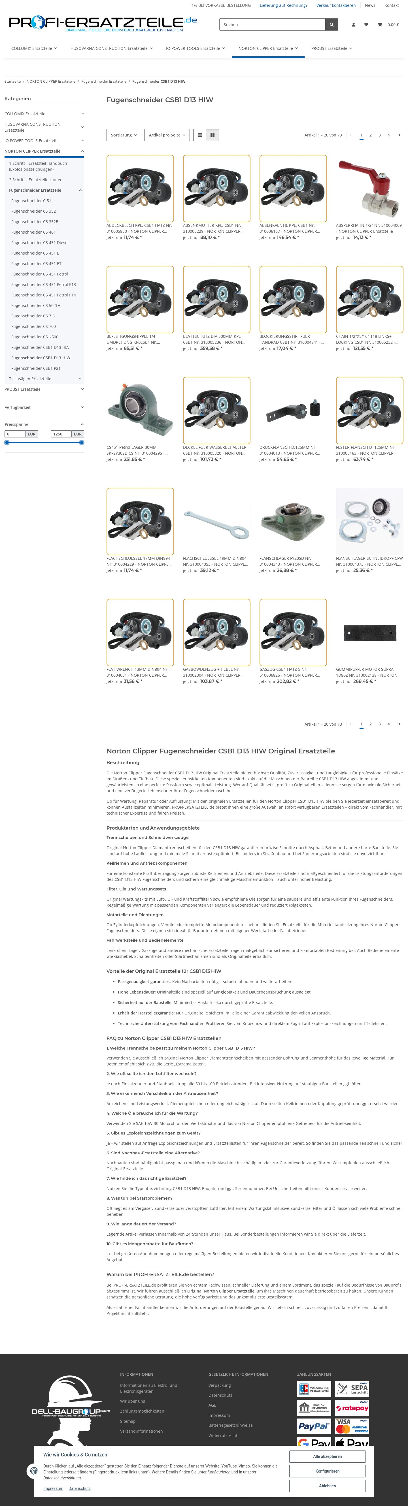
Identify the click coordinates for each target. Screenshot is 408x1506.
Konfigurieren (327, 1471)
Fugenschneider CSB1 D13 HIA (40, 347)
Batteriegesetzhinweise (231, 1425)
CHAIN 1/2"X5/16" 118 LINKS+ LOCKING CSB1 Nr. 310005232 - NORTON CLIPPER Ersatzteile (365, 339)
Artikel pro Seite (164, 135)
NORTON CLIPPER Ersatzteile (32, 151)
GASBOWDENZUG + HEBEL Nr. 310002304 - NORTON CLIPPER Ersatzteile (212, 672)
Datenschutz (80, 1488)
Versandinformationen (141, 1431)
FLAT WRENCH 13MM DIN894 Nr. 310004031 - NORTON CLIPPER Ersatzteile (138, 672)
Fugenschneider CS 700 (33, 326)
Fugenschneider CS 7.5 (33, 316)
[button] (353, 24)
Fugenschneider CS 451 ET (36, 263)
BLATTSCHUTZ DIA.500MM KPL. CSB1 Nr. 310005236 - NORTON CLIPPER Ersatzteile (212, 339)
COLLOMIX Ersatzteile (25, 113)
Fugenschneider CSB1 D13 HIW (40, 357)
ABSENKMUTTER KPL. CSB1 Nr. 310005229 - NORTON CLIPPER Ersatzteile (212, 228)
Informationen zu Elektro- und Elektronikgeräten (148, 1388)
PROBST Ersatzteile (23, 389)
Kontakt (391, 5)
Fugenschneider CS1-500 (34, 336)
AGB (212, 1405)
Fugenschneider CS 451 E (35, 253)
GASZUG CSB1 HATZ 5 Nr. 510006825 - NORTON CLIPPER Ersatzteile (288, 672)
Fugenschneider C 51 (31, 200)
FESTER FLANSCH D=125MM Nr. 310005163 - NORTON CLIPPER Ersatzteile (366, 450)
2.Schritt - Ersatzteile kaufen (36, 179)
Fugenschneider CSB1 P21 (36, 368)
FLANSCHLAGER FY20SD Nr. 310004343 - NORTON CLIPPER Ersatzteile (288, 561)
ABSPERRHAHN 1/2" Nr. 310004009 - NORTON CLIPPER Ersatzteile (369, 228)
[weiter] (398, 135)
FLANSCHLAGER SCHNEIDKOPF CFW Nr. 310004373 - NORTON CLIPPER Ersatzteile (369, 561)
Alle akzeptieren (327, 1456)
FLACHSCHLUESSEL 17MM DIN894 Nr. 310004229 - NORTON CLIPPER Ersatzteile (139, 561)
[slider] (6, 442)
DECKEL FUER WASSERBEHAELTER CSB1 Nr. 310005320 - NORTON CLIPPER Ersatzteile (214, 450)
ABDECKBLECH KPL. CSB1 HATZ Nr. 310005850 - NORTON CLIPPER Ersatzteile (139, 228)
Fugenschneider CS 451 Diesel (40, 242)
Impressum (53, 1488)
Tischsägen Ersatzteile (30, 378)
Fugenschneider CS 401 (33, 232)
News (370, 5)
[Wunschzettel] (366, 24)
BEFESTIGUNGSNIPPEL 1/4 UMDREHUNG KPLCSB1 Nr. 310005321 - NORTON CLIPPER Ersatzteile (135, 339)
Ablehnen (327, 1486)
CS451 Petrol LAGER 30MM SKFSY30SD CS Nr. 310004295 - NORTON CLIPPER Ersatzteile (136, 450)
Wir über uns (132, 1401)
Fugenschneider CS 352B (34, 221)
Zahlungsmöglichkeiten (142, 1411)
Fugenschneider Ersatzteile (35, 190)
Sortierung (121, 135)
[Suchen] (272, 24)
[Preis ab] (15, 434)
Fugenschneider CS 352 (33, 211)
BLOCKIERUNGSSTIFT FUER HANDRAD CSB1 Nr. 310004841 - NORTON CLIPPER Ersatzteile (290, 339)
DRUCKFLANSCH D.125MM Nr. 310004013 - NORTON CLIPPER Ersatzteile (288, 450)
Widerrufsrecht (223, 1435)
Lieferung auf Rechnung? (283, 5)
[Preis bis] (61, 434)
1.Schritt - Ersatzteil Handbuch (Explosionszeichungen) (38, 166)
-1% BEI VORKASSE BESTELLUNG (220, 5)
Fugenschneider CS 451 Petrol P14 (43, 295)
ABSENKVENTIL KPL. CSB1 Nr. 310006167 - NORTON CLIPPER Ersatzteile (288, 228)
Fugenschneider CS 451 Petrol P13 (43, 284)
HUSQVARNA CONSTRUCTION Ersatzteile (33, 127)
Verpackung (220, 1385)
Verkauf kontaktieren (336, 5)
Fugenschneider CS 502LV (35, 305)
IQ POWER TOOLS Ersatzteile (32, 140)
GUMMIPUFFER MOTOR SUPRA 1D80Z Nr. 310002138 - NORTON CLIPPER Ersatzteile (367, 672)
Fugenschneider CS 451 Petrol (39, 274)
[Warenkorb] (388, 24)
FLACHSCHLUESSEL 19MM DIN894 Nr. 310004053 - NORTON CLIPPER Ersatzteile (215, 561)
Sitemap (128, 1421)
